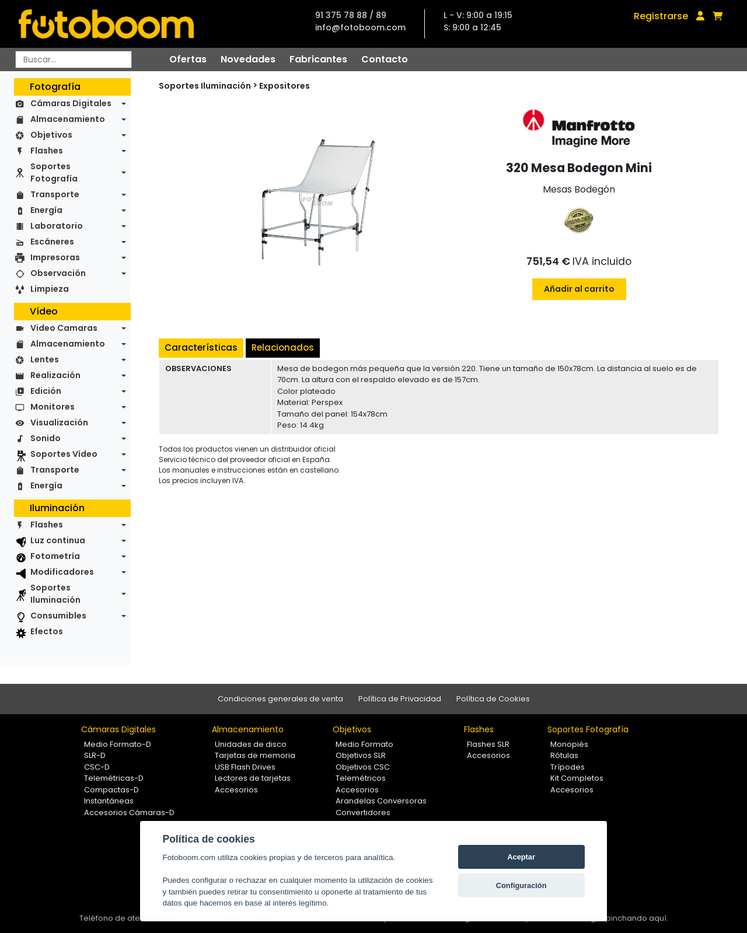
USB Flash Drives (245, 767)
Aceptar (521, 856)
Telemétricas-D (114, 778)
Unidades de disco (251, 744)
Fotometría (55, 556)
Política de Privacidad (399, 698)
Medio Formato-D (117, 744)
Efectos (46, 631)
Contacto (384, 59)
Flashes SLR (488, 744)
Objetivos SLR (361, 755)
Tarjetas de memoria (255, 755)
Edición (45, 391)
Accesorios (236, 789)
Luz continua (57, 540)
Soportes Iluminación (55, 594)
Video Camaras (63, 328)
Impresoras (55, 257)
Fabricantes (318, 59)
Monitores (52, 407)
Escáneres (52, 241)
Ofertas (188, 59)
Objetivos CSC (363, 767)
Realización (55, 375)
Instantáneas (109, 800)
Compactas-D (111, 789)
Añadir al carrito (579, 289)
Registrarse (661, 16)
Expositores (284, 86)
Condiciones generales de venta (280, 698)
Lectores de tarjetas (253, 778)
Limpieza (49, 289)
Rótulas (564, 755)
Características (201, 347)
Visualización (59, 422)
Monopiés (569, 744)
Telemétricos (361, 778)
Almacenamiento (67, 119)
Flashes (46, 150)
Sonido (45, 438)
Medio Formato (364, 744)
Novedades (248, 59)
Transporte (54, 194)
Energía (46, 210)
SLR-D (95, 755)
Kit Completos (576, 778)
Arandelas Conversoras (381, 800)
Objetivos (51, 135)
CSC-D (97, 767)
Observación (58, 273)
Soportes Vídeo (63, 454)
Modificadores (62, 572)
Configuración (521, 885)
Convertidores (363, 812)
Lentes (44, 359)
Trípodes (567, 767)
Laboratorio (56, 226)
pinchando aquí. (637, 918)
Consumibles (58, 615)
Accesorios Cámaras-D (129, 812)
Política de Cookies (493, 698)
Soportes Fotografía (54, 172)
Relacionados (283, 347)
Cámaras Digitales (70, 103)
